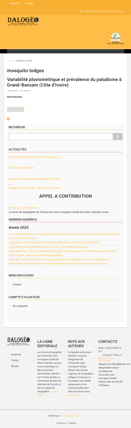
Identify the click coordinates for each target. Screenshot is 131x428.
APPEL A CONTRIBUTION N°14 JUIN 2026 (33, 157)
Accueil (10, 61)
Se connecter (20, 306)
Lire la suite (74, 395)
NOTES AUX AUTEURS (21, 167)
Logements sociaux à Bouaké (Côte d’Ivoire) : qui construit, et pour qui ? (49, 246)
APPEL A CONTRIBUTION (23, 208)
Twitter (15, 360)
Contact (29, 3)
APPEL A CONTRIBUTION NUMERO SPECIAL (34, 179)
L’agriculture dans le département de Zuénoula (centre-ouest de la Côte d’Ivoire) (54, 242)
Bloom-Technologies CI (70, 416)
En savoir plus (17, 110)
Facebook (16, 354)
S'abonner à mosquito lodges (8, 119)
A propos (14, 3)
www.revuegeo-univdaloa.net (106, 359)
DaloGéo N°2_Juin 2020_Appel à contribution (34, 188)
